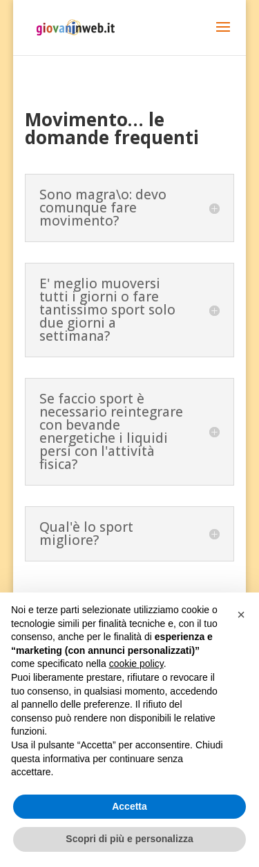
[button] (241, 615)
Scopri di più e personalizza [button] (129, 838)
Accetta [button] (129, 806)
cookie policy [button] (136, 663)
